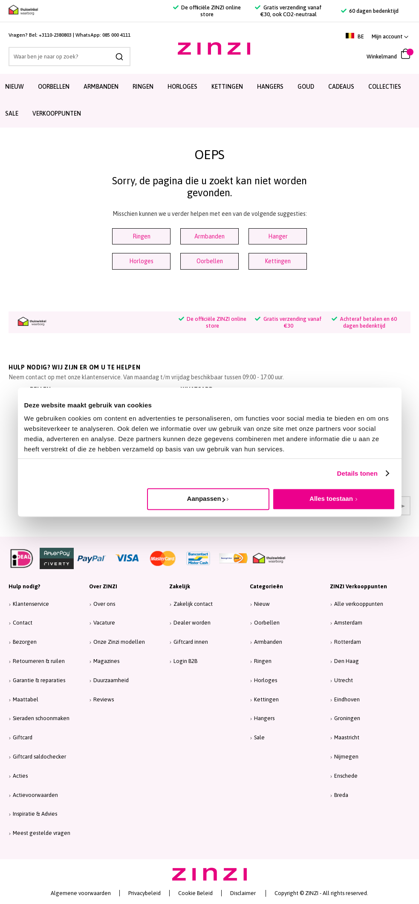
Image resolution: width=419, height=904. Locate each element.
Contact (22, 622)
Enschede (346, 776)
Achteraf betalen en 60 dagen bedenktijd (364, 322)
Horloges (141, 261)
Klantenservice (31, 604)
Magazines (106, 661)
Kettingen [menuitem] (227, 86)
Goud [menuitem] (306, 86)
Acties (20, 776)
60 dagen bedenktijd (370, 11)
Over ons (104, 604)
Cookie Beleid (195, 893)
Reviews (103, 699)
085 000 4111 (116, 35)
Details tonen (357, 473)
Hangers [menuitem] (270, 86)
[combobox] (69, 56)
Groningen (347, 718)
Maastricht (346, 737)
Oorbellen (209, 261)
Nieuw (262, 604)
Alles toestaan (331, 498)
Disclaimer (243, 893)
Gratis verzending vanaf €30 (288, 322)
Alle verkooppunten (358, 604)
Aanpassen (206, 498)
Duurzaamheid (111, 680)
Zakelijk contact (193, 604)
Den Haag (346, 661)
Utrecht (343, 680)
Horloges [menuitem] (182, 86)
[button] (390, 36)
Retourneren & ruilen (39, 661)
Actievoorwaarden (35, 795)
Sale (259, 737)
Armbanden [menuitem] (101, 86)
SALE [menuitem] (11, 113)
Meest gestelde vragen (41, 833)
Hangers (264, 718)
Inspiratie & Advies (35, 814)
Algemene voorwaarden (81, 893)
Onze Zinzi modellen (119, 642)
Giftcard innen (190, 642)
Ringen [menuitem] (143, 86)
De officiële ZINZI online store (207, 10)
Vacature (104, 622)
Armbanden (209, 236)
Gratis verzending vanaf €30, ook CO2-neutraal (288, 10)
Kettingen (278, 261)
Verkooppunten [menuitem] (56, 113)
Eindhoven (347, 699)
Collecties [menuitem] (384, 86)
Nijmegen (346, 756)
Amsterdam (348, 622)
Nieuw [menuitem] (14, 86)
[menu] (209, 101)
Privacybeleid (144, 893)
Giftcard (22, 737)
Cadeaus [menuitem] (341, 86)
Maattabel (25, 699)
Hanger (278, 236)
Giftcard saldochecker (39, 756)
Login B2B (185, 661)
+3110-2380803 (55, 35)
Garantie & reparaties (39, 680)
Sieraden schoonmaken (41, 718)
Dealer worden (192, 622)
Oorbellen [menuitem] (53, 86)
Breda (341, 795)
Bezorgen (25, 642)
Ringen (141, 236)
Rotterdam (347, 642)
